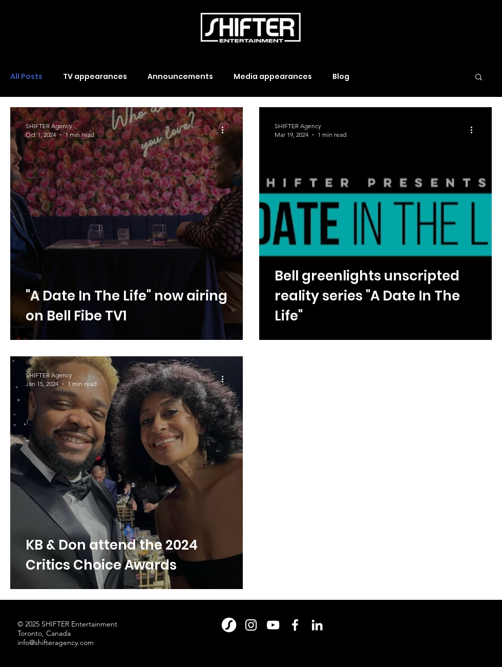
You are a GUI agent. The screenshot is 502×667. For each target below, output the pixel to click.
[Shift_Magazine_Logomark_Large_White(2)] (229, 625)
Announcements (180, 76)
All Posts (26, 76)
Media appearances (273, 76)
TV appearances (95, 76)
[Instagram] (251, 625)
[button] (479, 77)
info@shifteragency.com (55, 642)
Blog (340, 76)
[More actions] (226, 130)
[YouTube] (273, 625)
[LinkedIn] (317, 625)
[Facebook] (295, 625)
